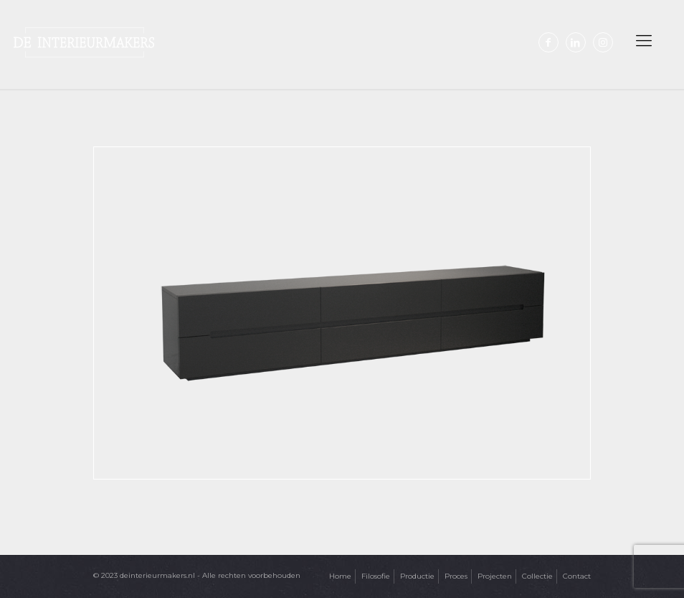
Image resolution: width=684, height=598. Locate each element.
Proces (456, 576)
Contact (577, 576)
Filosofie (375, 576)
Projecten (495, 576)
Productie (417, 576)
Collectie (537, 576)
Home (340, 576)
